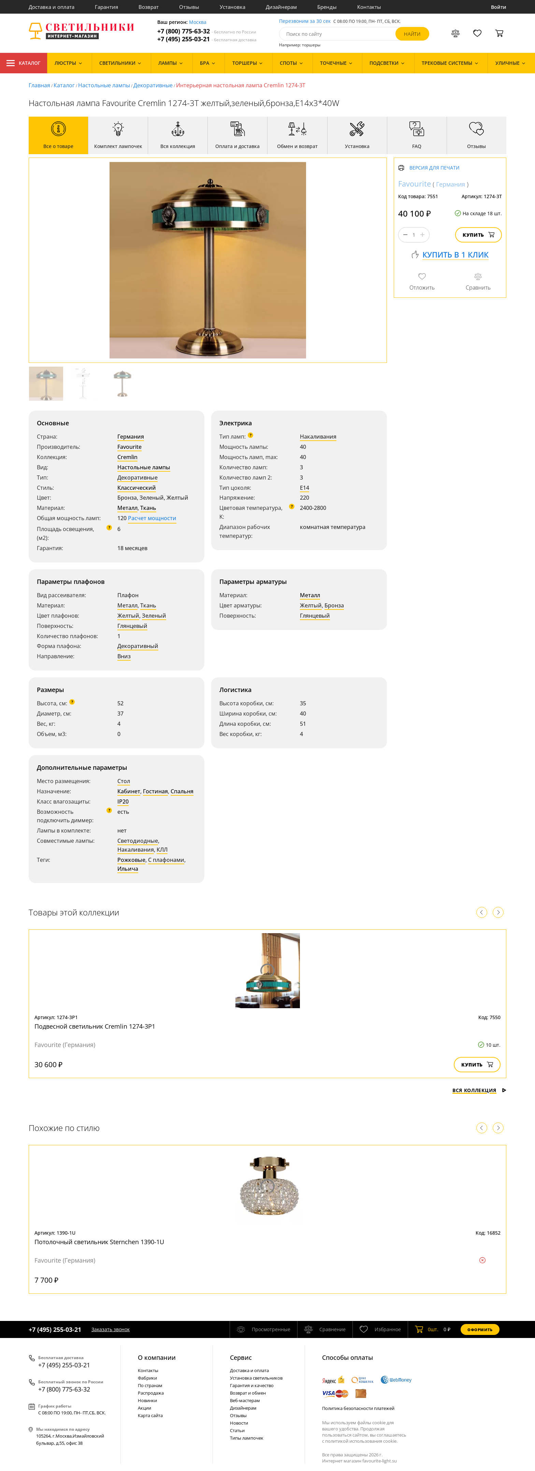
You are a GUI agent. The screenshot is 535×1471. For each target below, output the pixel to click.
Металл (127, 508)
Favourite (129, 447)
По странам (150, 1385)
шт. (426, 1329)
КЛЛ (162, 849)
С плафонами (166, 860)
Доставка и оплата (51, 6)
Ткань (148, 508)
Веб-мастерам (245, 1400)
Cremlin (127, 457)
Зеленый (154, 615)
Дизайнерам (281, 6)
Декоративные (153, 85)
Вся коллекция (479, 1090)
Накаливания (318, 436)
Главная (39, 85)
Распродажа (151, 1393)
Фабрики (147, 1378)
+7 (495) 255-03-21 (207, 39)
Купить (478, 235)
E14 (304, 487)
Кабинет (128, 791)
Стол (123, 781)
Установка (232, 6)
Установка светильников (256, 1378)
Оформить (480, 1329)
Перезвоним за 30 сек (305, 21)
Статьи (237, 1430)
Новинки (147, 1400)
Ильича (127, 868)
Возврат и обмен (248, 1393)
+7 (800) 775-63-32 (206, 31)
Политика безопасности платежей (358, 1408)
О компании (157, 1357)
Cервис (241, 1357)
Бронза (334, 605)
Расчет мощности (152, 518)
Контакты (369, 6)
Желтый (128, 615)
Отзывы (189, 6)
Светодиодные (137, 840)
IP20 (123, 801)
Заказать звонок (110, 1329)
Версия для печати (434, 168)
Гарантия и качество (252, 1385)
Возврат (149, 6)
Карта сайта (150, 1415)
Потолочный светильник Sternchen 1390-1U (99, 1242)
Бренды (327, 6)
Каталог (23, 63)
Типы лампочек (246, 1438)
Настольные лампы (104, 85)
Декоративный (137, 646)
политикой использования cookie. (361, 1441)
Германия (130, 436)
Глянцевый (132, 626)
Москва (197, 22)
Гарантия (106, 6)
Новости (239, 1423)
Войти (498, 7)
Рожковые (131, 860)
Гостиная (155, 791)
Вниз (124, 656)
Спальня (182, 791)
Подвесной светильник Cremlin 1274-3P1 (94, 1026)
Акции (144, 1408)
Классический (136, 487)
